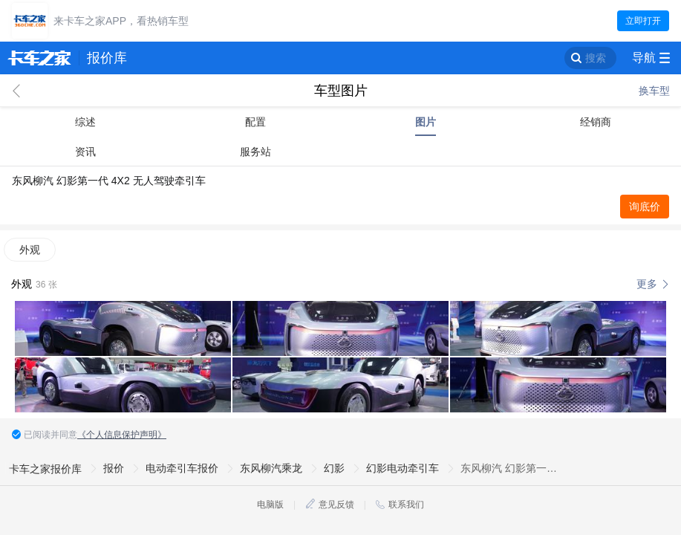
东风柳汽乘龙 (271, 468)
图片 (425, 122)
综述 (85, 122)
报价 (113, 468)
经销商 (595, 122)
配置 (255, 122)
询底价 (644, 207)
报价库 (107, 58)
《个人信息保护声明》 (121, 434)
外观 (29, 250)
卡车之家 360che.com (39, 58)
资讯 (85, 152)
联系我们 (406, 504)
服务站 (255, 152)
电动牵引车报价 (182, 468)
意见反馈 (336, 504)
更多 (646, 284)
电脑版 (270, 504)
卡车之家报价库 (45, 469)
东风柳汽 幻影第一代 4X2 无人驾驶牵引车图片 (509, 468)
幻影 (334, 468)
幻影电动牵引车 (402, 468)
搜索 (595, 58)
